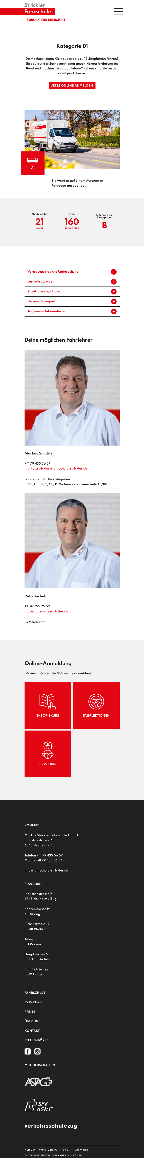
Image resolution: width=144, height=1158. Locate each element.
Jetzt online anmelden (72, 85)
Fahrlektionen (96, 705)
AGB (65, 1150)
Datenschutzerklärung (41, 1150)
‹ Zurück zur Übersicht (45, 20)
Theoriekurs (48, 705)
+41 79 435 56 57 (38, 463)
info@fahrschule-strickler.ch (46, 611)
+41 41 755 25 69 (37, 606)
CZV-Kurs (48, 753)
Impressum (81, 1150)
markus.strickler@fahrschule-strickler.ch (56, 468)
